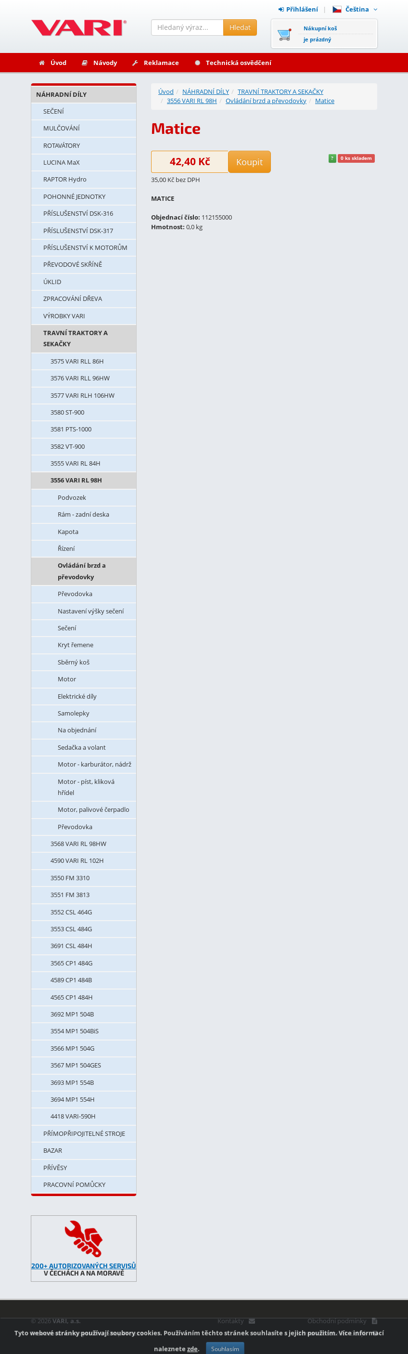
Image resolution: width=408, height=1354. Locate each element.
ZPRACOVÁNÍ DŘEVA (72, 298)
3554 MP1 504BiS (75, 1031)
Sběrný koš (73, 662)
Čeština (354, 9)
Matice (324, 100)
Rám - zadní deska (83, 514)
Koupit (249, 162)
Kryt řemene (75, 644)
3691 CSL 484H (71, 945)
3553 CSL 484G (71, 928)
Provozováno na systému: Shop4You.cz (87, 1333)
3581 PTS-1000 (71, 429)
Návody (99, 62)
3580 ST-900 (67, 412)
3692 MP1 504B (72, 1014)
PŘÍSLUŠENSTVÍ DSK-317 (78, 230)
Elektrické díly (77, 696)
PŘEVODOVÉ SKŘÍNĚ (72, 264)
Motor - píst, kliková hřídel (86, 787)
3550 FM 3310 (70, 877)
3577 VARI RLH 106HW (83, 395)
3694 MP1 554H (73, 1099)
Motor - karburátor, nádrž (94, 764)
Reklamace (155, 62)
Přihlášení (298, 9)
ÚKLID (52, 281)
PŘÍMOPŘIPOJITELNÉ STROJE (84, 1133)
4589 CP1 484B (71, 980)
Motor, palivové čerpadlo (93, 809)
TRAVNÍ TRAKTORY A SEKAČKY (75, 338)
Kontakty (236, 1320)
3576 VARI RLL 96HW (80, 378)
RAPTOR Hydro (65, 179)
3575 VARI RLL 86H (77, 361)
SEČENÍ (53, 111)
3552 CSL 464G (71, 912)
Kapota (68, 531)
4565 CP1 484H (72, 997)
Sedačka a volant (82, 747)
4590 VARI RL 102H (77, 860)
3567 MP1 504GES (76, 1065)
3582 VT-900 (68, 446)
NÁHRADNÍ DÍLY (61, 94)
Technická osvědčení (232, 62)
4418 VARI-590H (73, 1116)
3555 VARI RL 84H (76, 463)
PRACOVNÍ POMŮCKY (74, 1184)
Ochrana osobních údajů (336, 1333)
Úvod (52, 62)
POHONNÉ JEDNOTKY (74, 196)
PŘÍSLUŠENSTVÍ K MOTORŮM (85, 247)
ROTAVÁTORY (61, 145)
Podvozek (72, 497)
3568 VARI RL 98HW (78, 843)
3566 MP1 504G (72, 1048)
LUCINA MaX (61, 162)
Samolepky (73, 713)
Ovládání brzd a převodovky (82, 571)
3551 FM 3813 (70, 894)
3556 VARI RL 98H (76, 480)
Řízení (66, 548)
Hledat (240, 27)
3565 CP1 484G (71, 963)
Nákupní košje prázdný (320, 34)
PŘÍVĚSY (55, 1167)
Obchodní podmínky (342, 1320)
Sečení (67, 628)
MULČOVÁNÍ (61, 128)
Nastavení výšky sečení (91, 611)
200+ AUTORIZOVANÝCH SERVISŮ (83, 1266)
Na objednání (77, 730)
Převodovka (75, 593)
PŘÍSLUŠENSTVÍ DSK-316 (78, 213)
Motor (67, 679)
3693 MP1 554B (72, 1082)
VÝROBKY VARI (64, 316)
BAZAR (52, 1150)
